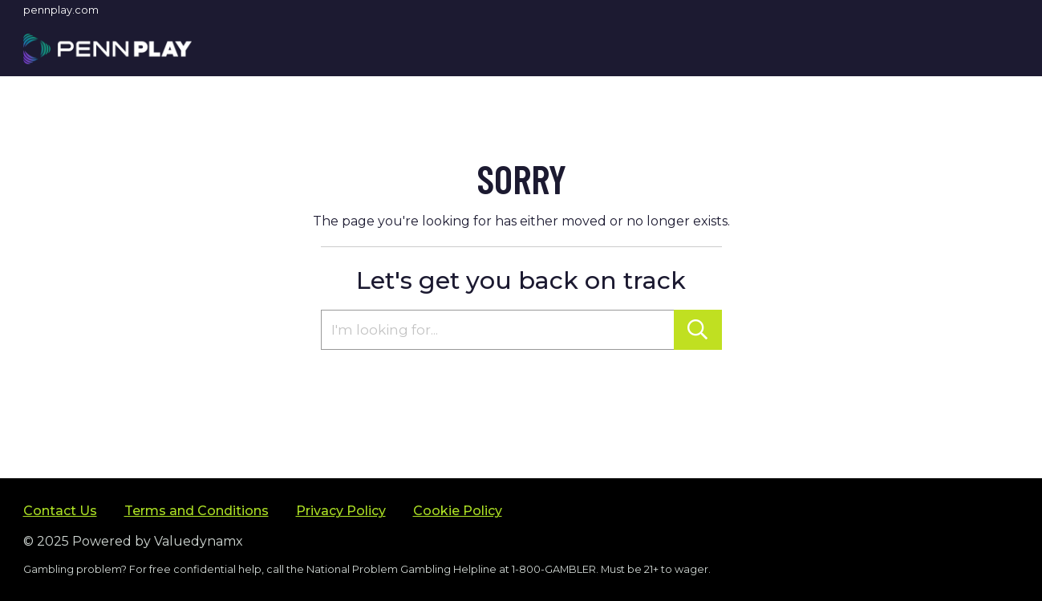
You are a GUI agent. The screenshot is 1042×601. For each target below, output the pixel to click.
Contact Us (60, 510)
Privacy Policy (341, 510)
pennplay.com (61, 9)
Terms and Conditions (196, 510)
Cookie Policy (457, 510)
